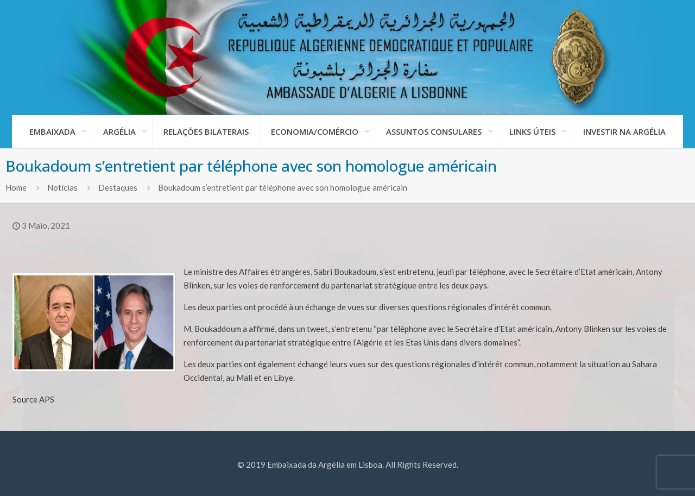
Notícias (62, 187)
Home (16, 187)
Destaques (117, 187)
